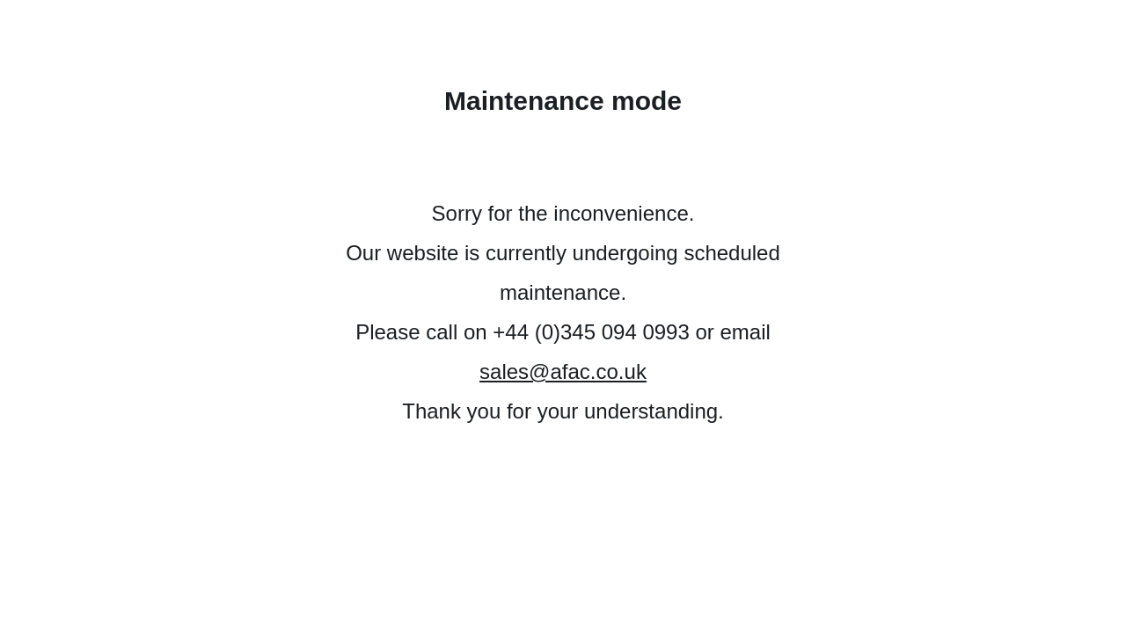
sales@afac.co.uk (563, 371)
